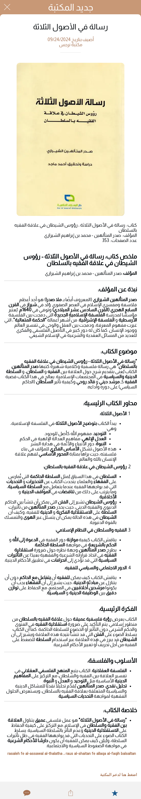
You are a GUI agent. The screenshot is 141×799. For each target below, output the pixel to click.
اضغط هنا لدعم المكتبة (118, 774)
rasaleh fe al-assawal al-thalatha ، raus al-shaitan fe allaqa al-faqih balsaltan (71, 753)
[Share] (70, 793)
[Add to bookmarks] (115, 793)
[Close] (7, 7)
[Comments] (26, 793)
